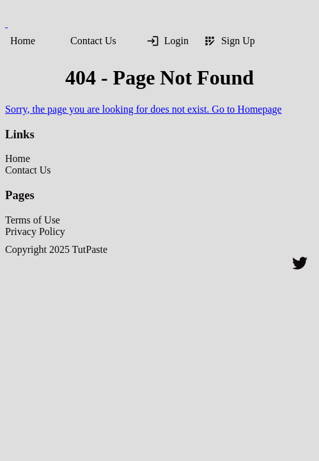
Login (167, 41)
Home (22, 40)
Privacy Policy (35, 231)
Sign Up (229, 41)
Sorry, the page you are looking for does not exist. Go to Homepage (143, 109)
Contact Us (93, 40)
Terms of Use (32, 219)
